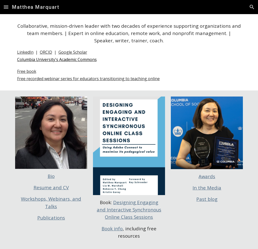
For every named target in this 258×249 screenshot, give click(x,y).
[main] (129, 52)
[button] (6, 7)
